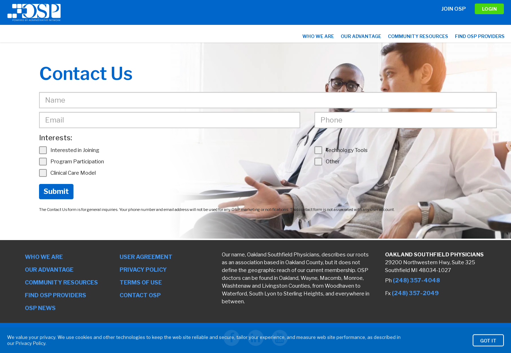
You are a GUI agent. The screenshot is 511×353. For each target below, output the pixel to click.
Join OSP (453, 9)
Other (327, 161)
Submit (56, 191)
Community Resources (418, 36)
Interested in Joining (69, 150)
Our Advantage (361, 36)
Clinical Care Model (67, 173)
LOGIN (489, 9)
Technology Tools (341, 150)
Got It (488, 346)
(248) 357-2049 (415, 293)
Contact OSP (140, 295)
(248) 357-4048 (416, 280)
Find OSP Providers (480, 36)
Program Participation (71, 161)
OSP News (40, 308)
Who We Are (318, 36)
